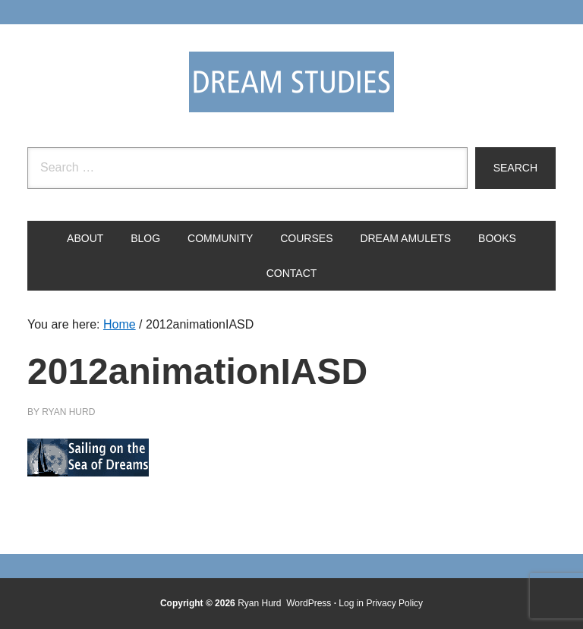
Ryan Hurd (261, 603)
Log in (351, 603)
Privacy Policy (394, 603)
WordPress (308, 603)
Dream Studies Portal (291, 82)
